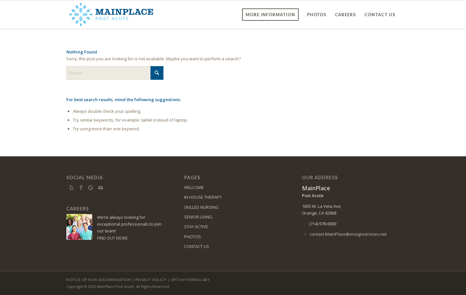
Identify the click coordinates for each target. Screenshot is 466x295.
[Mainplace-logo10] (111, 14)
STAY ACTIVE (196, 227)
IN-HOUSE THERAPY (203, 197)
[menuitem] (270, 14)
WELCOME (194, 187)
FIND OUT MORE (112, 238)
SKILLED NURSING (201, 207)
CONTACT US (196, 246)
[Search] (114, 73)
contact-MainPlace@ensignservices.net (348, 234)
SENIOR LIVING (198, 217)
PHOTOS (192, 237)
